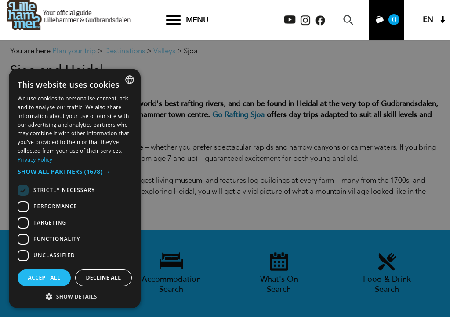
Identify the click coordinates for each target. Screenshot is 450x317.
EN (428, 20)
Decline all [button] (103, 277)
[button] (75, 172)
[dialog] (75, 188)
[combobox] (129, 79)
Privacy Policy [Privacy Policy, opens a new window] (35, 159)
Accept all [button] (44, 277)
